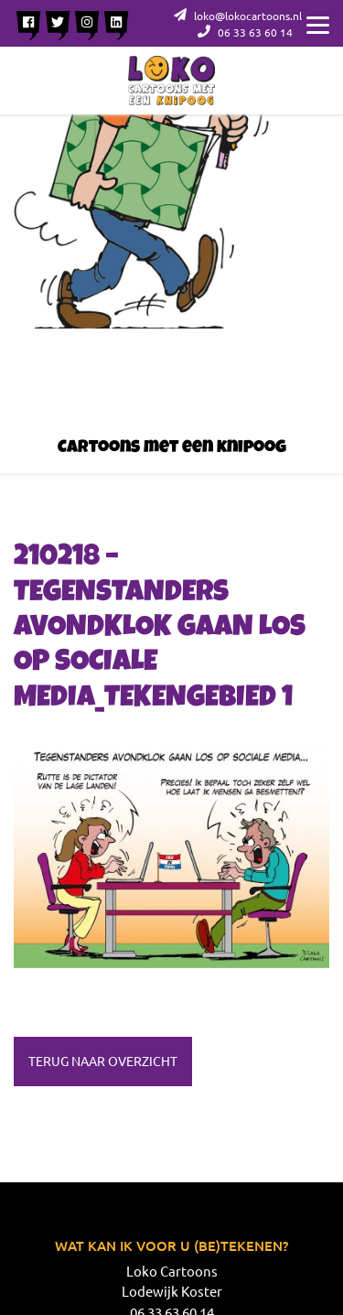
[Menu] (318, 23)
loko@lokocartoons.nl (238, 15)
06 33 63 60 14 (245, 32)
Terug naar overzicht (102, 1060)
